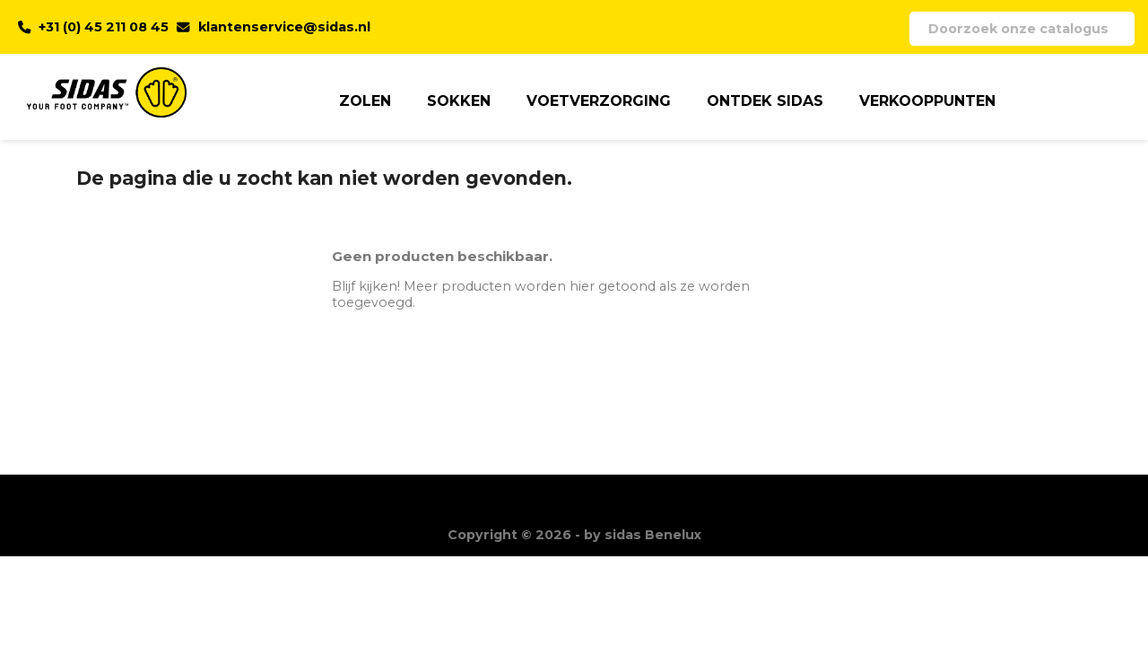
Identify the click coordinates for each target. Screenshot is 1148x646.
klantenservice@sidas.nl (284, 27)
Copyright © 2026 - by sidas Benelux (574, 535)
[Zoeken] (1022, 29)
